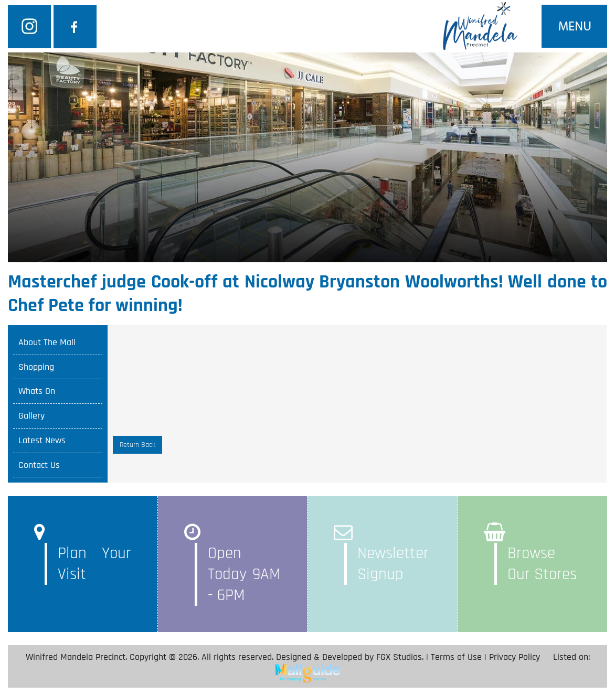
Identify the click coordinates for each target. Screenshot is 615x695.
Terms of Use (456, 657)
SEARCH (451, 128)
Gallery (31, 416)
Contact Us (39, 465)
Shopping (36, 367)
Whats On (36, 391)
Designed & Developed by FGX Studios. (349, 657)
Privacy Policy (514, 657)
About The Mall (47, 342)
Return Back (137, 445)
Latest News (42, 440)
